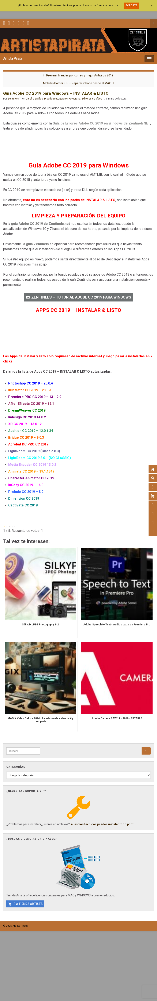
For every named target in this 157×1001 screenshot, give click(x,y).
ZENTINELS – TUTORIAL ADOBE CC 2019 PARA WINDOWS (81, 297)
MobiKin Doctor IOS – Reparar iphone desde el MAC (77, 83)
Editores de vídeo (92, 98)
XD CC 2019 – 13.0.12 (25, 424)
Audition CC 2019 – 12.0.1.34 (30, 431)
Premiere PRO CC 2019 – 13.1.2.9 (34, 397)
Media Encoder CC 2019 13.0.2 (32, 465)
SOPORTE (131, 5)
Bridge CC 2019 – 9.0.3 (26, 438)
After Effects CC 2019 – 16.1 (31, 404)
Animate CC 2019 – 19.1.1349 (31, 471)
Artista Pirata (12, 59)
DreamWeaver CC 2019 (26, 410)
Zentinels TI (15, 98)
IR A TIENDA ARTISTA (27, 904)
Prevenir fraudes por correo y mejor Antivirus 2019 (79, 75)
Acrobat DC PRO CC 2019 (28, 444)
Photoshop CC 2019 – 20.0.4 (30, 383)
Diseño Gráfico (34, 98)
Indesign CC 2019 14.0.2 (27, 417)
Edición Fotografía (70, 98)
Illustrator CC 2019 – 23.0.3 (29, 390)
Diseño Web (51, 98)
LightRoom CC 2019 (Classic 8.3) (34, 451)
